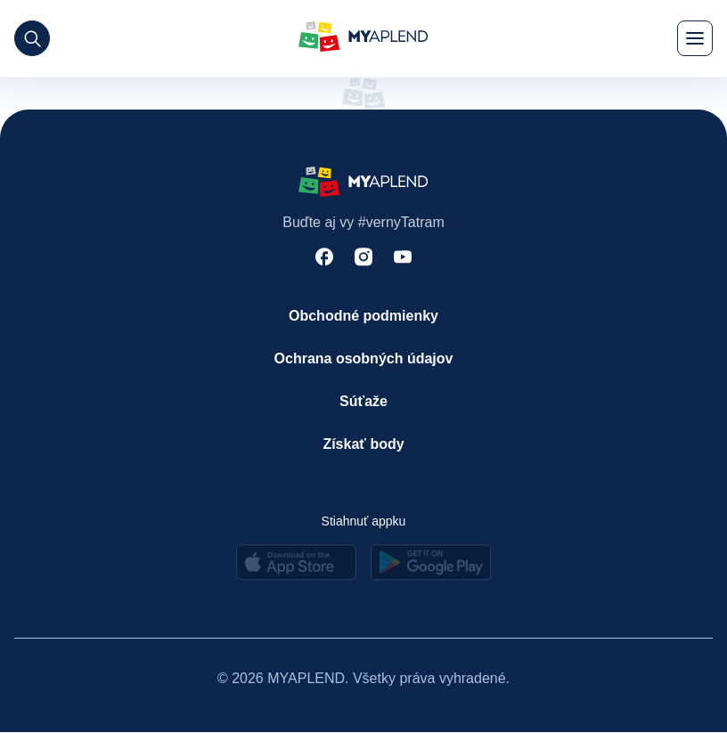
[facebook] (324, 259)
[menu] (695, 38)
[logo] (363, 38)
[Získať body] (363, 444)
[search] (32, 38)
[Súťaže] (363, 401)
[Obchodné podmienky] (363, 316)
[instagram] (363, 259)
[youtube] (403, 258)
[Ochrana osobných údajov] (363, 359)
